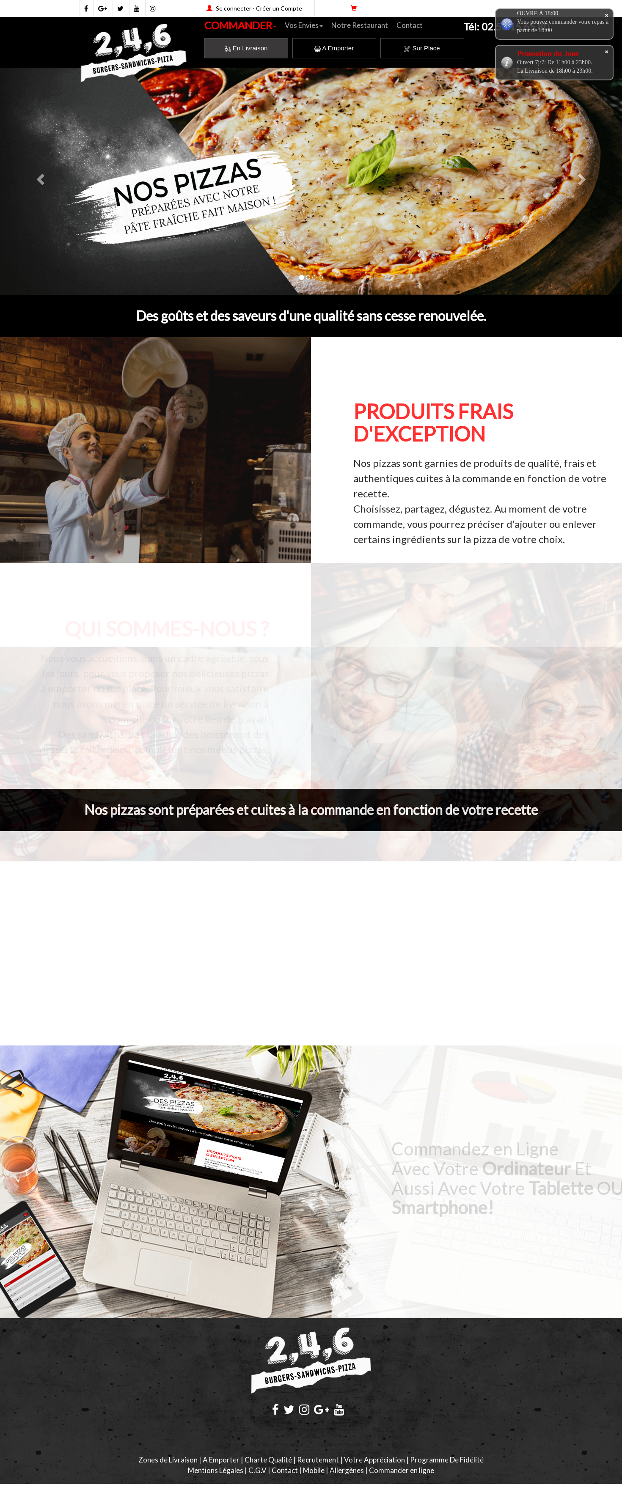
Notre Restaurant (359, 25)
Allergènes (347, 1470)
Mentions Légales (215, 1470)
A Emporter (334, 48)
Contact (409, 25)
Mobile (314, 1470)
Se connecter (233, 8)
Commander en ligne (401, 1470)
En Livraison (246, 48)
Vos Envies (304, 25)
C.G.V (257, 1470)
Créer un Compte (279, 8)
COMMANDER (240, 25)
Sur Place (422, 48)
